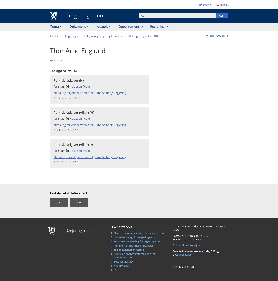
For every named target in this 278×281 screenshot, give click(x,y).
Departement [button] (129, 26)
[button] (72, 36)
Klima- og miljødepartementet (73, 93)
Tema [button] (55, 26)
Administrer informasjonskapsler (133, 245)
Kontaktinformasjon (188, 245)
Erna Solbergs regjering (110, 93)
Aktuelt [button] (103, 26)
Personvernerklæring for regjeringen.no (137, 241)
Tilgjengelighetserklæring (129, 249)
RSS (116, 270)
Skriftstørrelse (204, 5)
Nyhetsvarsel (121, 266)
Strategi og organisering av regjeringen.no (139, 233)
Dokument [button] (78, 26)
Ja (59, 202)
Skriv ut (223, 35)
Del (212, 35)
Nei (78, 202)
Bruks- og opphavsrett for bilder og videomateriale (134, 255)
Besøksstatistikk (123, 261)
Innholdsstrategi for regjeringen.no (134, 237)
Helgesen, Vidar (80, 86)
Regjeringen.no (82, 16)
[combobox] (177, 15)
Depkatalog (184, 254)
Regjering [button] (157, 26)
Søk (221, 15)
